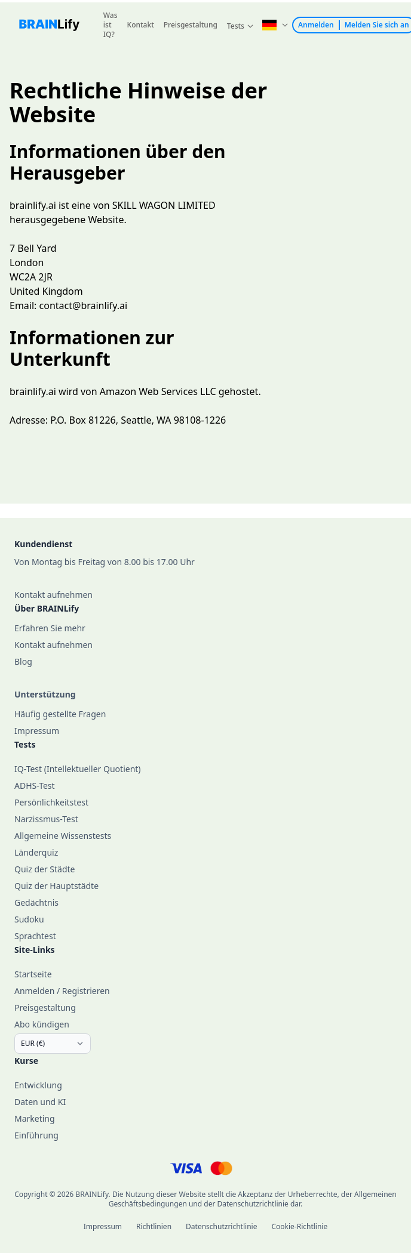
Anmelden (316, 25)
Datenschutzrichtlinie (221, 1226)
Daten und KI (40, 1101)
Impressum (103, 1226)
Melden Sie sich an (377, 25)
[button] (240, 26)
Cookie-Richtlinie (299, 1226)
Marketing (34, 1118)
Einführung (36, 1135)
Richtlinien (153, 1226)
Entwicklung (38, 1085)
